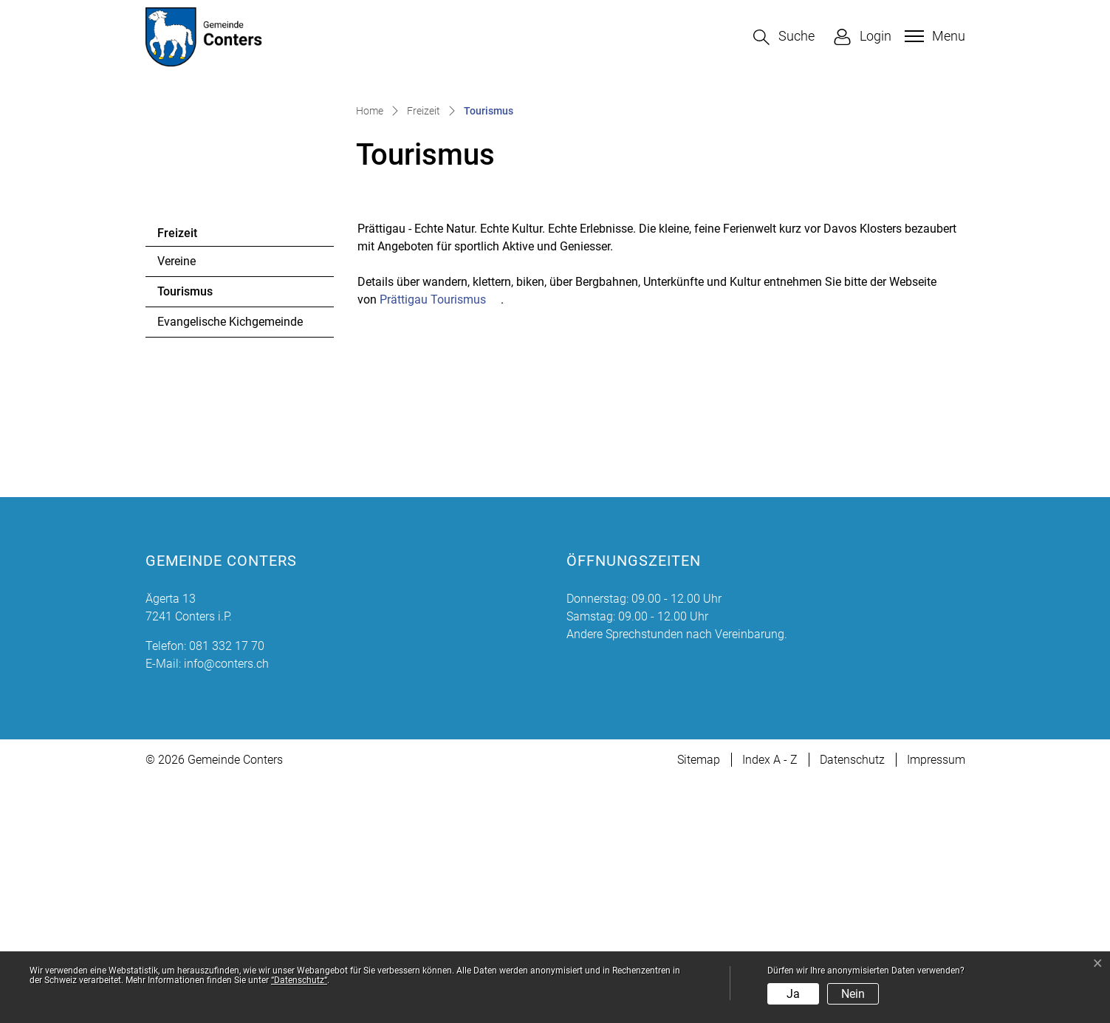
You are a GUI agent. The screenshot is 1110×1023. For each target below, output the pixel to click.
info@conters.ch (226, 906)
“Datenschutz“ (299, 980)
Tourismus (198, 538)
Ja (793, 994)
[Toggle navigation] (933, 36)
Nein (853, 994)
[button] (784, 37)
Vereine (176, 504)
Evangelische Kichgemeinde (230, 565)
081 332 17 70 (226, 888)
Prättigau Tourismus (440, 542)
